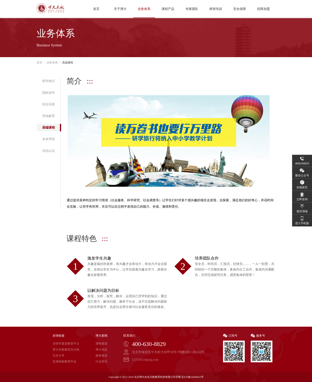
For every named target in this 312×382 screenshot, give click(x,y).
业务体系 (144, 9)
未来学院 (48, 139)
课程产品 (168, 9)
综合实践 (48, 104)
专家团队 (191, 9)
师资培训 (215, 9)
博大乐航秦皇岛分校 (66, 349)
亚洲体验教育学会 (64, 361)
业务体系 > (53, 62)
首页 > (41, 62)
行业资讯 (101, 361)
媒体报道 (101, 355)
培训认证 (48, 150)
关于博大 (120, 9)
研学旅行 (48, 81)
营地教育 (48, 116)
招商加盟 (263, 9)
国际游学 (48, 92)
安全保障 (239, 9)
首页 (96, 9)
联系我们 (129, 335)
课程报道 (101, 343)
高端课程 (67, 62)
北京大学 (58, 355)
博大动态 (101, 349)
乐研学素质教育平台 (66, 343)
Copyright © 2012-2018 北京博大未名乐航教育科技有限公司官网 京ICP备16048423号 (155, 376)
